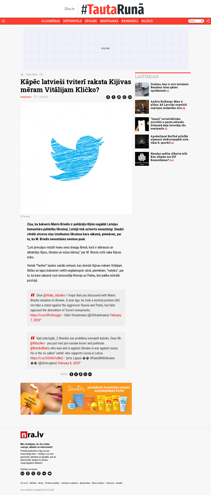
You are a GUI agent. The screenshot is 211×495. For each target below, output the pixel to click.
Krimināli (130, 21)
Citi (41, 74)
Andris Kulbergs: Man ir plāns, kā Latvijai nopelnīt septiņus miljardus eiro (169, 104)
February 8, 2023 (69, 363)
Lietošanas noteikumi (69, 483)
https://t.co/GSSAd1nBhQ (46, 358)
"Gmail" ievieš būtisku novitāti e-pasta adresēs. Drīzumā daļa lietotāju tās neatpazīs (168, 123)
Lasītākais (147, 76)
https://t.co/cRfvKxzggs (45, 315)
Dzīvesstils (72, 21)
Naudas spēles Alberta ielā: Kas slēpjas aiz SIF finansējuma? (169, 157)
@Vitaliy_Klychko (54, 295)
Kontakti (119, 483)
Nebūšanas (109, 21)
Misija (40, 483)
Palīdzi (147, 21)
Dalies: (64, 374)
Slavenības (51, 21)
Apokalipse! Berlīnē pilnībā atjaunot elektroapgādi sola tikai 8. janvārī (169, 139)
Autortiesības (85, 483)
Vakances (110, 483)
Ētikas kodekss (98, 483)
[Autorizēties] (207, 21)
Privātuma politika (52, 483)
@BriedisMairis (40, 348)
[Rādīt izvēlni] (3, 21)
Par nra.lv (24, 483)
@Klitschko (37, 343)
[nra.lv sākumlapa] (70, 8)
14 (171, 160)
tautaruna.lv (25, 97)
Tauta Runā (31, 74)
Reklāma (33, 483)
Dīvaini (91, 21)
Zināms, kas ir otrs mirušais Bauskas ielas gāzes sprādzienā (170, 87)
